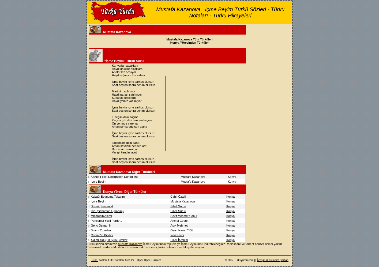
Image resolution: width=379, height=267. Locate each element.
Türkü (94, 260)
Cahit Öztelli (178, 196)
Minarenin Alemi (101, 215)
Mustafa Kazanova (193, 176)
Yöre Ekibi (177, 235)
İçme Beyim (98, 181)
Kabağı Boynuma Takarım (108, 196)
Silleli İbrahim (179, 240)
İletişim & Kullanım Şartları (272, 260)
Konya (232, 176)
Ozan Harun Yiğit (181, 230)
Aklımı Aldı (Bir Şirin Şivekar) (109, 240)
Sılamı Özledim (101, 230)
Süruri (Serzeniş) (102, 206)
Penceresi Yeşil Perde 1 (106, 220)
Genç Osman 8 (101, 225)
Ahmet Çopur (179, 220)
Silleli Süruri (178, 206)
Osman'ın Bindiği (102, 235)
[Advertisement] (212, 113)
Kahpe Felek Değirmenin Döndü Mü (114, 176)
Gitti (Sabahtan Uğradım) (107, 211)
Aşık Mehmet (178, 225)
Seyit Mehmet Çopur (183, 215)
